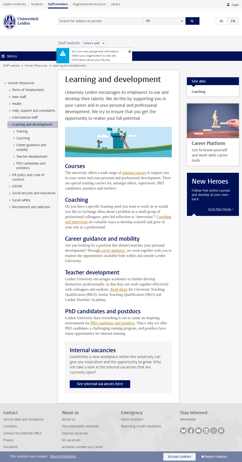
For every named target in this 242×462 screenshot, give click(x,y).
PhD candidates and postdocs (112, 323)
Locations (10, 426)
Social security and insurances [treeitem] (32, 193)
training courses (134, 173)
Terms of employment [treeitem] (26, 90)
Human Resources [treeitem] (18, 83)
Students (37, 4)
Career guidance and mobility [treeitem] (29, 147)
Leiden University (14, 4)
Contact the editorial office (22, 433)
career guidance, (113, 250)
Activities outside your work (82, 447)
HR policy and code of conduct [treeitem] (26, 177)
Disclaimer (10, 447)
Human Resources (36, 65)
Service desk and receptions (23, 419)
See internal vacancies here (100, 383)
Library (115, 4)
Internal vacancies (75, 433)
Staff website (11, 65)
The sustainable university (80, 426)
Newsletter (188, 419)
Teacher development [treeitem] (29, 156)
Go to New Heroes (219, 209)
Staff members (58, 4)
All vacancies (71, 440)
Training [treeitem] (20, 131)
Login (235, 5)
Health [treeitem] (15, 104)
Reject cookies (216, 456)
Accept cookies (179, 456)
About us (68, 419)
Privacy (8, 440)
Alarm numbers (132, 419)
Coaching (198, 92)
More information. (63, 456)
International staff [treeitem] (23, 117)
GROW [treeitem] (15, 186)
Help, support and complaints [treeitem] (31, 110)
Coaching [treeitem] (21, 138)
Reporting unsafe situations (141, 426)
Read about (118, 289)
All (148, 21)
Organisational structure (89, 4)
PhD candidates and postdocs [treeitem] (28, 165)
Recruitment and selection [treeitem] (29, 207)
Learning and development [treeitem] (30, 124)
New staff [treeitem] (17, 97)
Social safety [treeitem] (19, 200)
